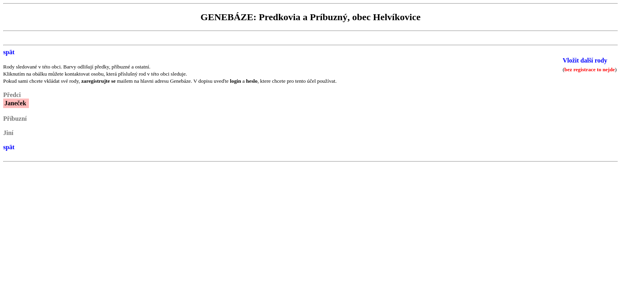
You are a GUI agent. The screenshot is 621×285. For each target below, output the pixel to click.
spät (8, 52)
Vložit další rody (585, 60)
